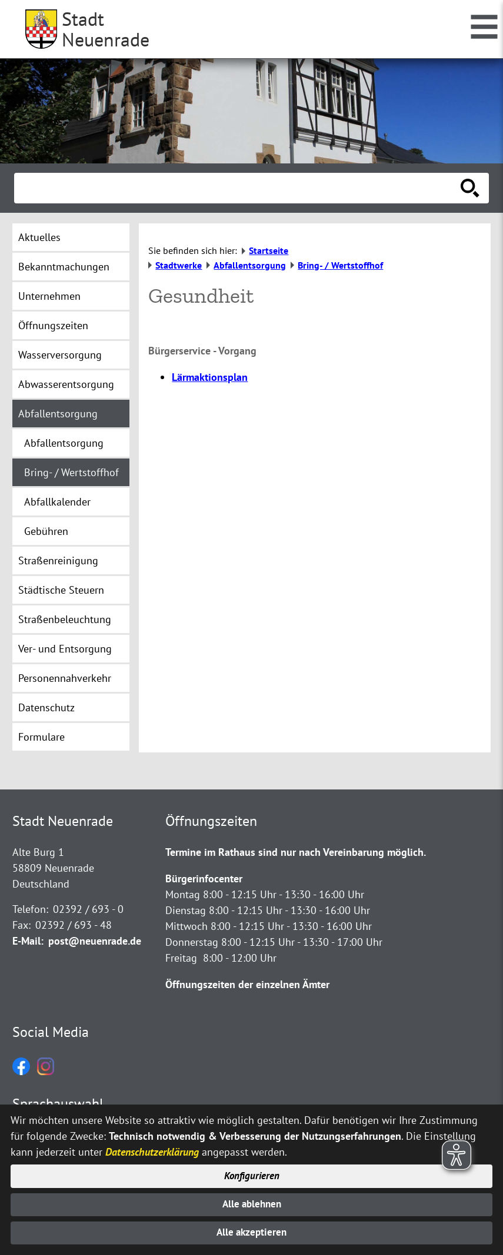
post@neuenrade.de (94, 941)
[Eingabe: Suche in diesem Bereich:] (238, 188)
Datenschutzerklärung (152, 1147)
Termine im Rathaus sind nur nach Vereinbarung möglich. (295, 852)
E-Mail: (28, 941)
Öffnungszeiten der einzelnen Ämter (247, 984)
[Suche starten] (470, 188)
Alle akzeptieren (251, 1232)
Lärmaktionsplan (210, 377)
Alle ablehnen (251, 1202)
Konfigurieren (251, 1173)
